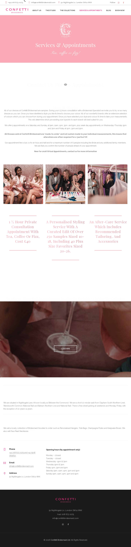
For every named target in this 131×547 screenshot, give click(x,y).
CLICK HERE (65, 349)
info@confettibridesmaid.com (21, 466)
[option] (65, 39)
